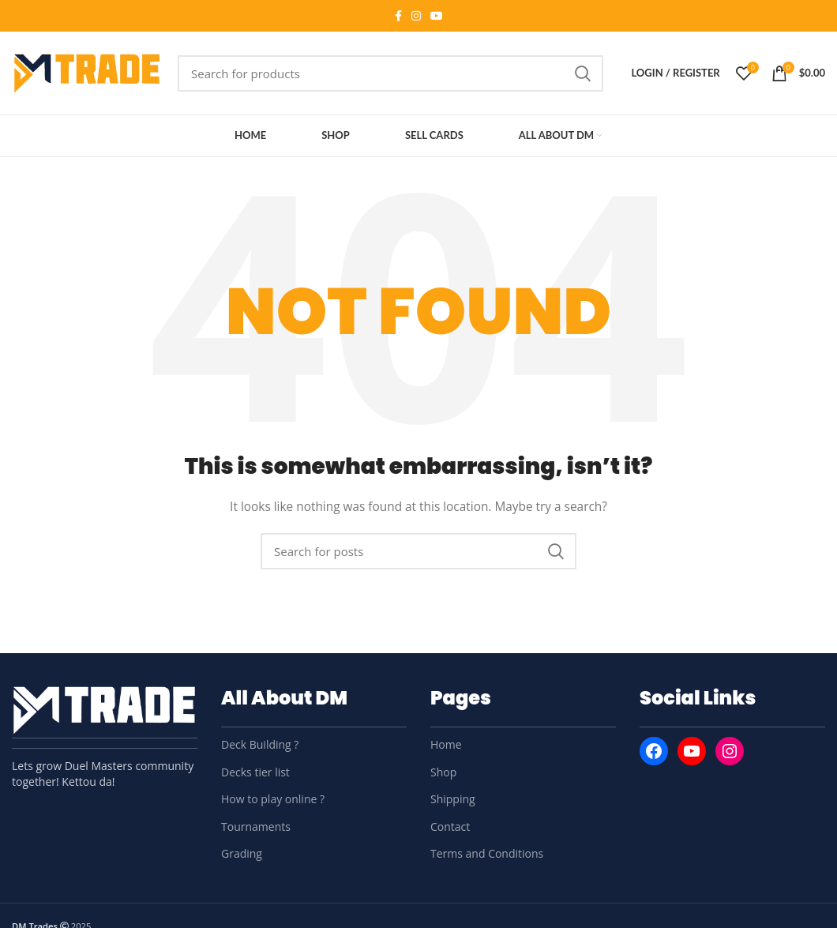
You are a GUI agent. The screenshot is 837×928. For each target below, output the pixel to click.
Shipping (452, 798)
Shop (443, 772)
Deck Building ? (259, 744)
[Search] (390, 73)
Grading (241, 853)
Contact (450, 826)
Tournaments (256, 826)
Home (446, 744)
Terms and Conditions (486, 853)
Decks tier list (255, 772)
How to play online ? (273, 798)
